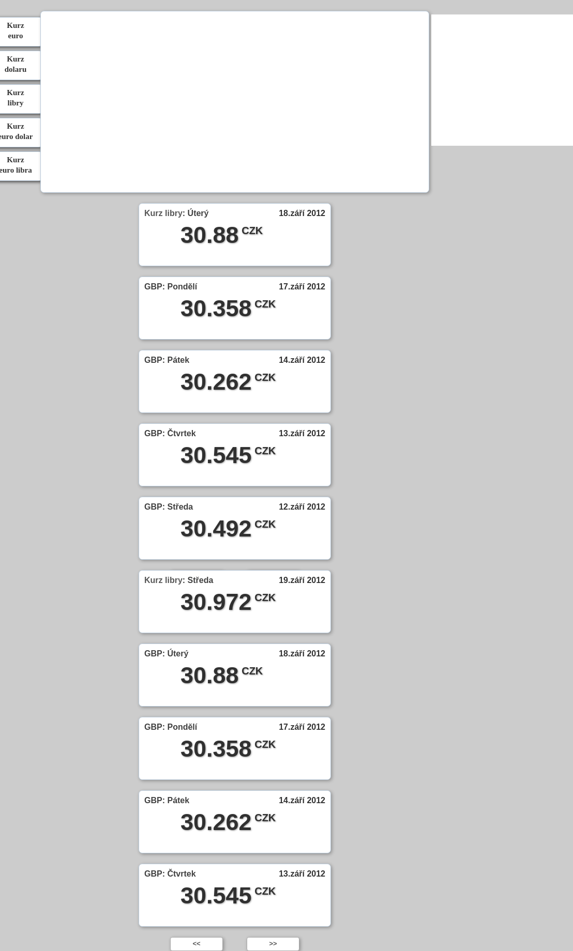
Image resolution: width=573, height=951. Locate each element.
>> (273, 943)
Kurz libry (163, 213)
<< (196, 943)
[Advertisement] (234, 103)
